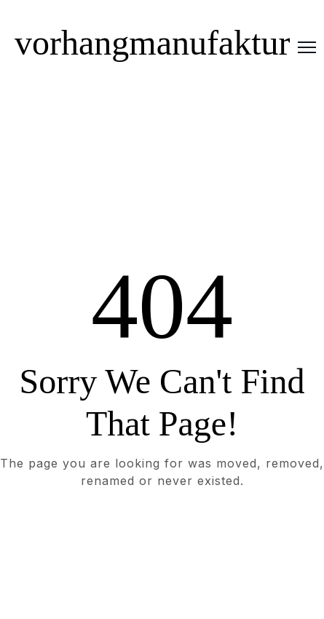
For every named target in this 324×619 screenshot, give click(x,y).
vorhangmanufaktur (153, 42)
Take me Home (161, 540)
